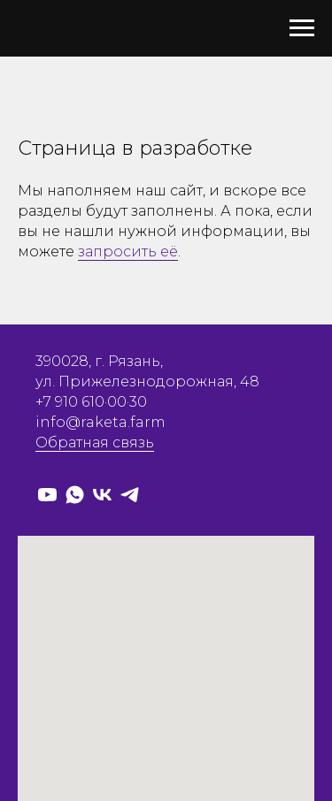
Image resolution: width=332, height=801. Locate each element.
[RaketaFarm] (47, 495)
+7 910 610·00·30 (91, 401)
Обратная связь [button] (94, 442)
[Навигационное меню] (302, 28)
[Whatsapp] (75, 495)
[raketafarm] (102, 495)
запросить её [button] (128, 251)
